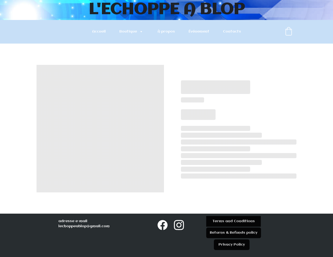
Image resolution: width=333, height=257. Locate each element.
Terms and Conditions (233, 222)
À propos (166, 31)
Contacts (232, 31)
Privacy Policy (232, 245)
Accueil (99, 31)
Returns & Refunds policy (233, 234)
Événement (199, 31)
